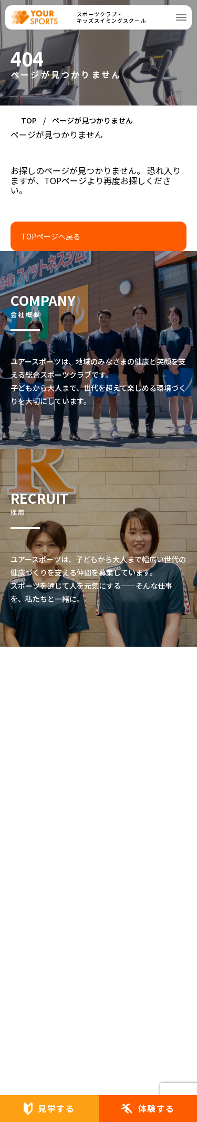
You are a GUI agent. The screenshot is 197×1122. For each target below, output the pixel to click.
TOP (29, 120)
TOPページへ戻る (50, 236)
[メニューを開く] (181, 17)
